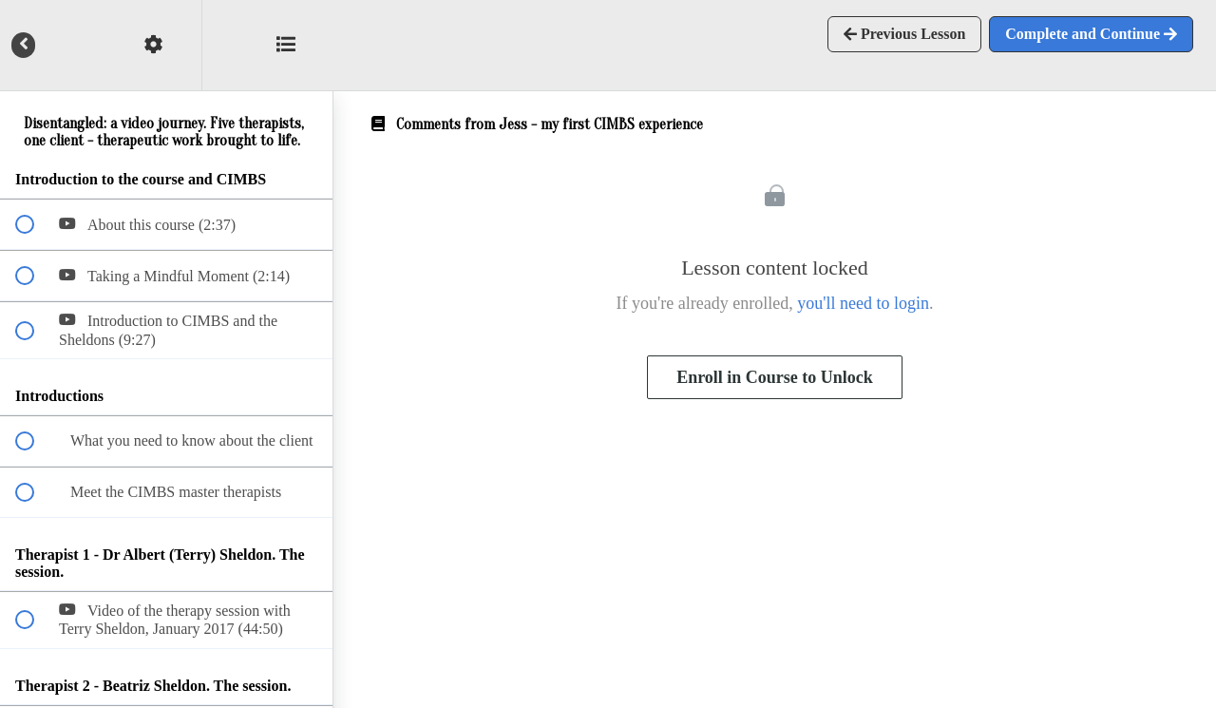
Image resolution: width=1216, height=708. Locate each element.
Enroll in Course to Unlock (774, 377)
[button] (297, 45)
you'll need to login (863, 303)
